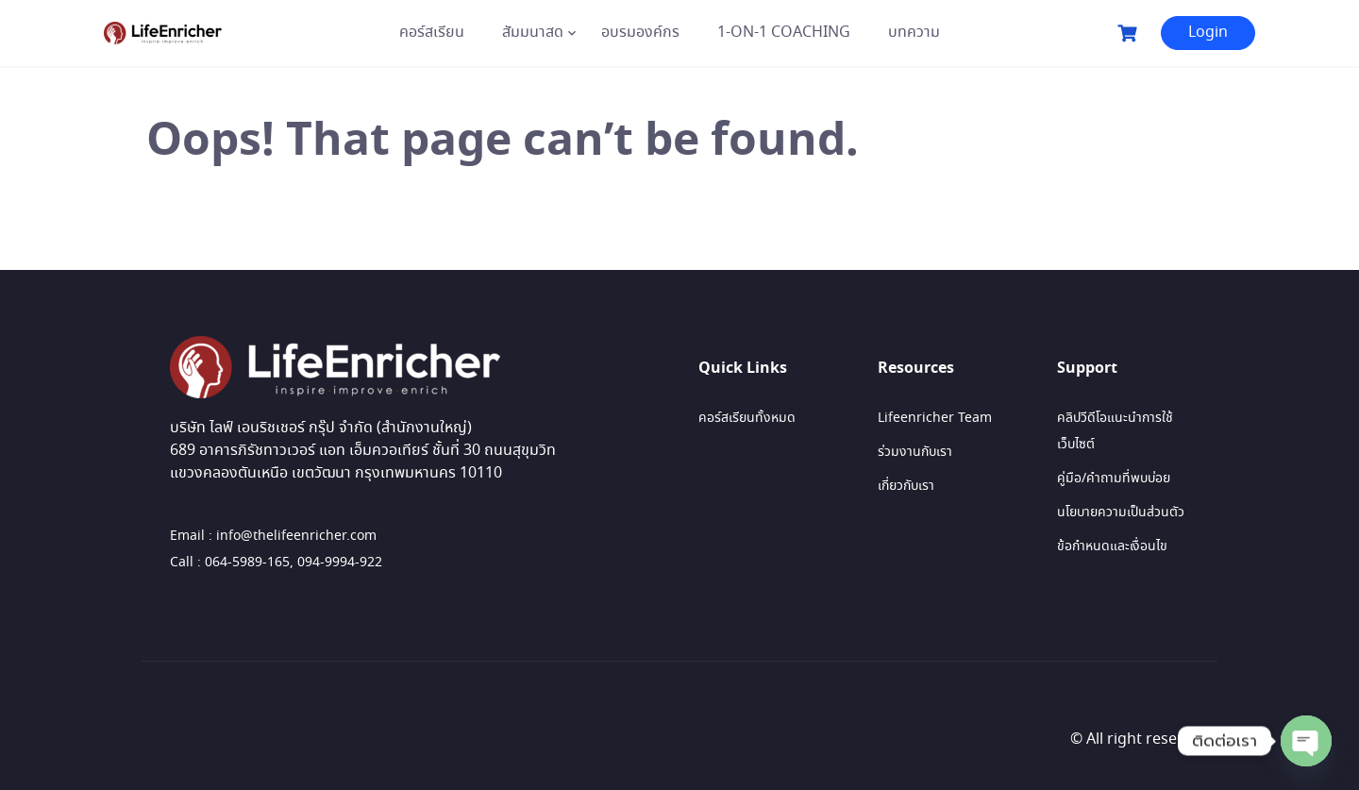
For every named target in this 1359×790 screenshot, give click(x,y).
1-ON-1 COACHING (783, 32)
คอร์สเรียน (431, 32)
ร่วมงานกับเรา (915, 452)
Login (1208, 32)
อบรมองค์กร (640, 32)
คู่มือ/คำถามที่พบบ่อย (1113, 478)
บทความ (914, 32)
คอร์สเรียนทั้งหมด (747, 418)
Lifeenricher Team (935, 418)
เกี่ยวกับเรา (906, 486)
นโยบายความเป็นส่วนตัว (1120, 512)
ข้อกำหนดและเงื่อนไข (1112, 546)
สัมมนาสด (532, 32)
